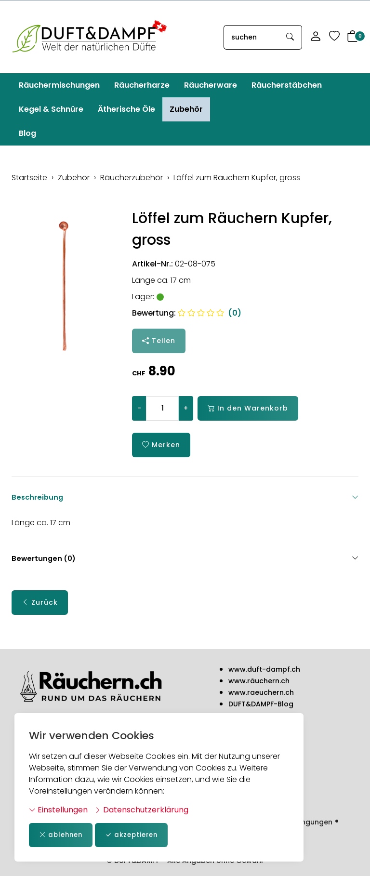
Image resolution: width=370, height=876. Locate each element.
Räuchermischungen (59, 85)
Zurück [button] (40, 603)
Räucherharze (142, 85)
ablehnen (62, 835)
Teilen (158, 341)
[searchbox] (251, 37)
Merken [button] (161, 445)
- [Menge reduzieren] (139, 408)
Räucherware (210, 85)
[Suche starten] (290, 37)
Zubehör (186, 109)
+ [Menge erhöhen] (186, 408)
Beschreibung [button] (185, 497)
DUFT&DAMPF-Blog (260, 704)
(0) (209, 313)
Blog (27, 133)
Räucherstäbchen (286, 85)
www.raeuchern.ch (261, 693)
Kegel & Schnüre (51, 109)
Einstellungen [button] (58, 809)
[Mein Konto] (315, 37)
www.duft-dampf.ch (264, 670)
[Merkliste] (334, 37)
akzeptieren (136, 835)
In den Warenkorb (248, 408)
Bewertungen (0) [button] (185, 559)
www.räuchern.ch (259, 681)
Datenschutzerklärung (141, 809)
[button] (352, 37)
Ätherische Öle (126, 109)
